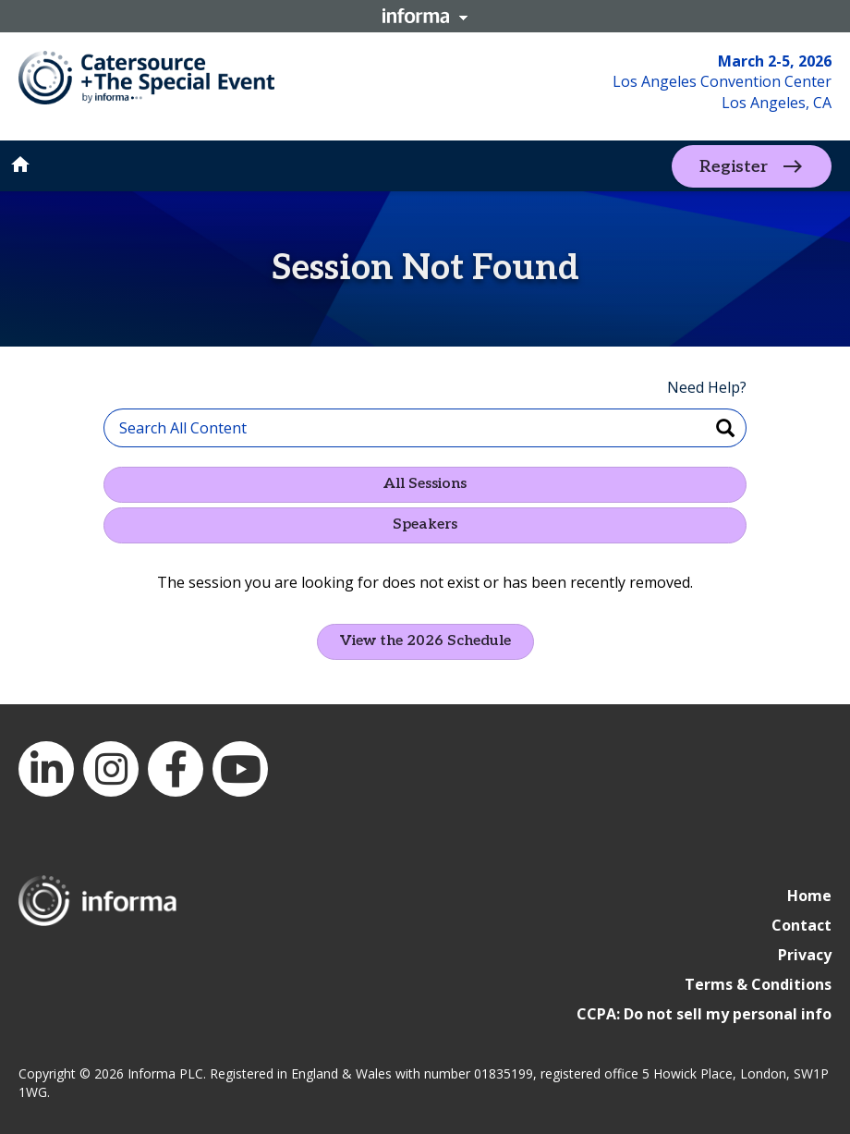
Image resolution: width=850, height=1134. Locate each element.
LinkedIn (46, 769)
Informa (425, 15)
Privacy (805, 955)
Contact (801, 925)
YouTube (240, 769)
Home (809, 895)
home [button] (20, 164)
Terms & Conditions (758, 984)
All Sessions (425, 484)
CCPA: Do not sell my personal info (704, 1014)
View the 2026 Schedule (425, 641)
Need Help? (707, 387)
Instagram (111, 769)
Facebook (175, 769)
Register (733, 166)
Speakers (425, 524)
